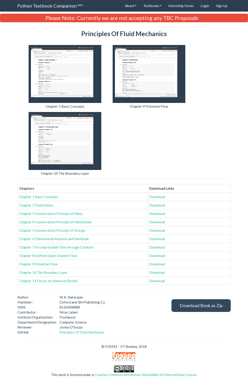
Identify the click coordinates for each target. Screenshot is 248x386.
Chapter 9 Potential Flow (38, 264)
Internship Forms (181, 6)
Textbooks (152, 6)
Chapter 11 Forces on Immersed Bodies (48, 281)
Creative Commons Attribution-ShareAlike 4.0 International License (145, 375)
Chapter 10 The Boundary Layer (43, 272)
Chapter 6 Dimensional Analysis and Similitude (54, 239)
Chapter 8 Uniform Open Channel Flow (48, 256)
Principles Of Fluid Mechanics (82, 332)
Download (157, 197)
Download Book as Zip (201, 305)
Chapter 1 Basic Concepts (38, 197)
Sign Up (221, 6)
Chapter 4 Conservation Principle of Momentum (55, 222)
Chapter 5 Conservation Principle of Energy (52, 230)
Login (205, 6)
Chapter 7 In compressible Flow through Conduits (56, 247)
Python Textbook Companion (50, 5)
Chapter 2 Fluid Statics (36, 205)
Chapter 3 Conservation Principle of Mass (51, 214)
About (130, 6)
